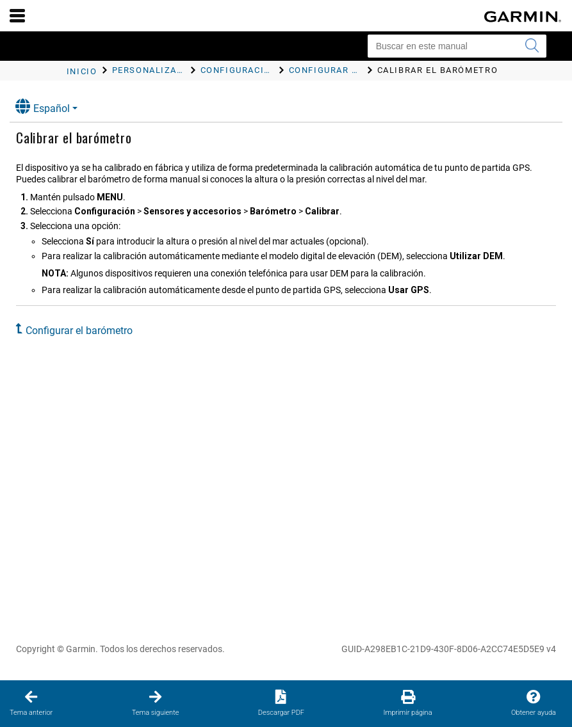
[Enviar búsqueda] (531, 46)
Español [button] (42, 107)
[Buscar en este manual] (457, 46)
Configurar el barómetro (79, 330)
